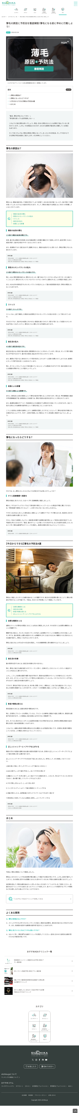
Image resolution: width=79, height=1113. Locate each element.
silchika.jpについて (9, 1081)
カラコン (19, 1093)
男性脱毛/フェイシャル (58, 1093)
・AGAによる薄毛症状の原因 (14, 259)
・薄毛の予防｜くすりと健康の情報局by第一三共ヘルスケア (22, 653)
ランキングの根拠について (10, 1084)
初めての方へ (47, 1073)
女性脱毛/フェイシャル (40, 1093)
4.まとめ (13, 104)
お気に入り (30, 1073)
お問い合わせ (52, 1102)
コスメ (28, 1093)
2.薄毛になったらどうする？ (19, 98)
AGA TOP (3, 16)
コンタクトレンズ (7, 1093)
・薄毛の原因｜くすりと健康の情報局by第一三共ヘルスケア (22, 258)
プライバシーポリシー (41, 1102)
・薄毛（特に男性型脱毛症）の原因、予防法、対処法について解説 (24, 261)
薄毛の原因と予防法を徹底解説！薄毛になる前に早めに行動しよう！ (35, 16)
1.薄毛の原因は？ (16, 95)
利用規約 (30, 1102)
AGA (70, 1093)
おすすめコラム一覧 (12, 16)
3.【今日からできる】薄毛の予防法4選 (23, 101)
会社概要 (24, 1102)
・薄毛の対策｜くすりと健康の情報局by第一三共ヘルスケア (22, 535)
